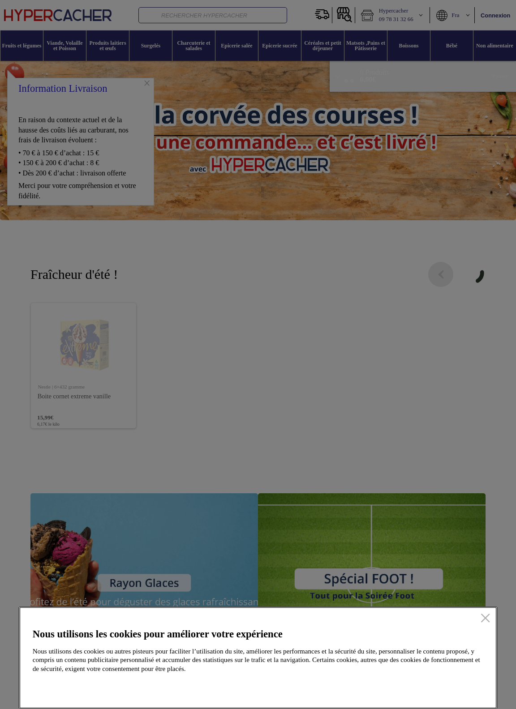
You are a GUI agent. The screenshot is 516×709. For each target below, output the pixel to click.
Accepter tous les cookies (439, 688)
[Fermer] (485, 618)
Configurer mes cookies (352, 688)
